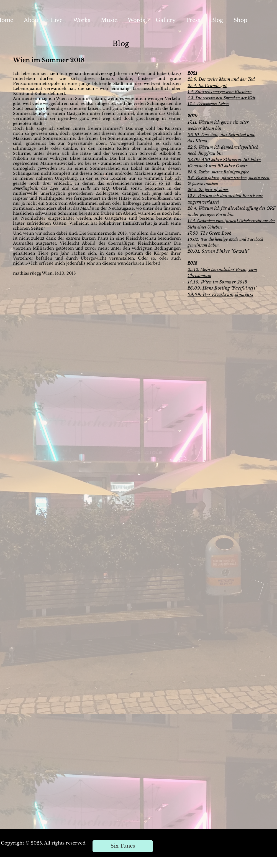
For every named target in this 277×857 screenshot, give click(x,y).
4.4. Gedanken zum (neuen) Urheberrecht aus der (232, 220)
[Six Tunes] (123, 846)
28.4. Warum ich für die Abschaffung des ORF (232, 208)
